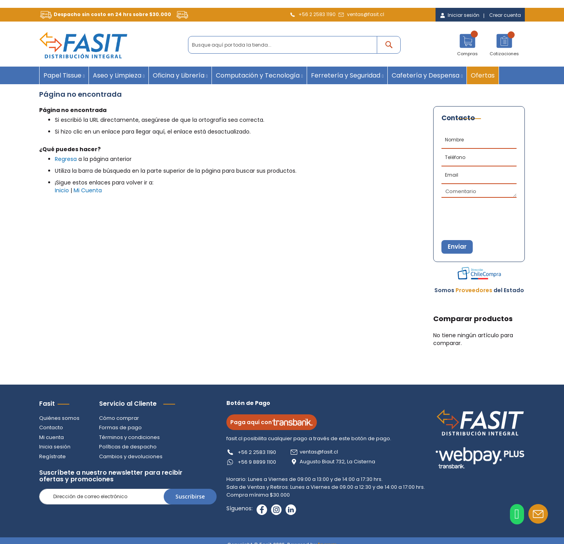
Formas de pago (120, 427)
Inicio (62, 190)
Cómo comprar (119, 418)
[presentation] (480, 212)
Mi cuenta (51, 437)
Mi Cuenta (88, 190)
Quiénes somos (59, 418)
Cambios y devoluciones (131, 456)
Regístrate (52, 456)
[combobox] (294, 45)
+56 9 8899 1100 (260, 462)
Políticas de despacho (128, 446)
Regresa (66, 159)
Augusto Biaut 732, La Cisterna (340, 461)
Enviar (460, 248)
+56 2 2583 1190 (317, 14)
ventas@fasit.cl (365, 14)
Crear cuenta (505, 15)
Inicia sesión (54, 446)
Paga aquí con (274, 422)
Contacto (51, 427)
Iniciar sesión (463, 15)
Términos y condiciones (129, 437)
